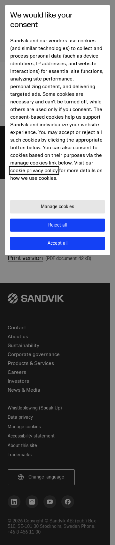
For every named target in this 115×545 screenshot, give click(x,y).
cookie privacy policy (34, 170)
